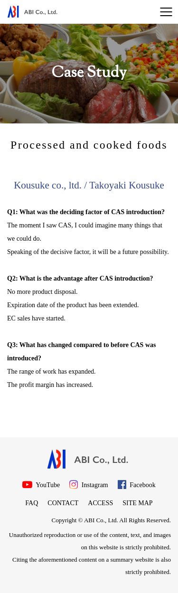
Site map (137, 503)
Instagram (88, 484)
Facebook (137, 484)
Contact (62, 503)
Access (100, 503)
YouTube (41, 484)
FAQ (31, 503)
